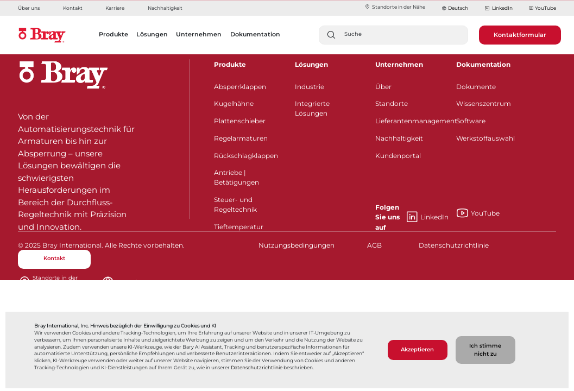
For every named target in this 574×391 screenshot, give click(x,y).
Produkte (230, 64)
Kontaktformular (520, 35)
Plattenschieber (240, 121)
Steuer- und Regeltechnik (235, 204)
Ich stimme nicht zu (485, 349)
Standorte (391, 103)
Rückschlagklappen (246, 156)
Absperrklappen (240, 87)
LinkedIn (498, 8)
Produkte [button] (113, 34)
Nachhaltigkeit (165, 8)
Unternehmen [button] (199, 34)
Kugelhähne (234, 103)
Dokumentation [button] (255, 34)
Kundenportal (398, 156)
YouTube (542, 8)
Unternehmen (399, 64)
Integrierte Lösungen (312, 108)
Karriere (114, 8)
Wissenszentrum (483, 103)
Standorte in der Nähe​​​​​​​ (395, 7)
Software (470, 121)
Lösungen (311, 64)
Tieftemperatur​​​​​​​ (238, 227)
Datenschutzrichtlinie (256, 367)
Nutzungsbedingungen (295, 245)
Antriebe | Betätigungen (236, 177)
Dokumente (476, 87)
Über (383, 87)
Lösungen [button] (152, 34)
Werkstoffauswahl (485, 138)
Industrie (309, 87)
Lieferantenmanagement (409, 121)
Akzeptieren (417, 349)
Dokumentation (483, 64)
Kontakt (73, 8)
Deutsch (458, 8)
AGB (374, 245)
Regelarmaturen (241, 138)
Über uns (29, 8)
